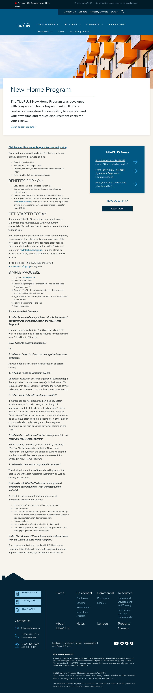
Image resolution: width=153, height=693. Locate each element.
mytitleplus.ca (28, 277)
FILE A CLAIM (28, 609)
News (61, 31)
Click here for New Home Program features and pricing (37, 147)
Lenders (83, 11)
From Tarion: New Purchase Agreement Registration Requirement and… (109, 173)
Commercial (94, 24)
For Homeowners (118, 24)
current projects (23, 201)
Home (60, 593)
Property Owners (99, 11)
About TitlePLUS (48, 24)
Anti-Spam (57, 646)
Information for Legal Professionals (125, 613)
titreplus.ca (97, 686)
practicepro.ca (115, 3)
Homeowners (83, 607)
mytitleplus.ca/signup (31, 250)
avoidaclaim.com (131, 3)
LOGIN (114, 11)
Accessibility (90, 642)
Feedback (56, 642)
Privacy (78, 642)
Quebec (68, 646)
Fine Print (68, 642)
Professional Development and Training (125, 602)
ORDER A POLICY (30, 592)
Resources (45, 31)
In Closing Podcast (80, 31)
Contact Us (70, 11)
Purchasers (82, 598)
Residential (73, 24)
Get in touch (117, 208)
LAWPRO (88, 3)
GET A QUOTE (28, 600)
